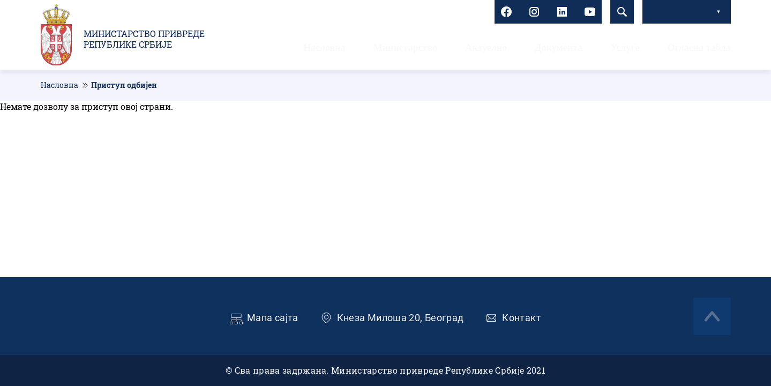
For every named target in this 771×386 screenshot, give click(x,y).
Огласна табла (698, 47)
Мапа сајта (272, 317)
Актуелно (486, 47)
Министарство (405, 47)
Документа (558, 47)
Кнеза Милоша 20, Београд (400, 317)
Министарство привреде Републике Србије (144, 39)
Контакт (521, 317)
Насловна (324, 47)
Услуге (624, 47)
